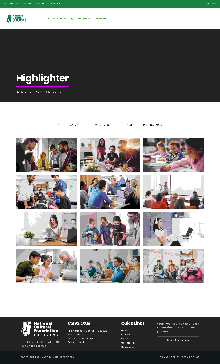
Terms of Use (190, 357)
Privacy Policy (170, 357)
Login (124, 339)
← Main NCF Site (207, 4)
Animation (77, 125)
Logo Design (127, 125)
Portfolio (35, 91)
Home (20, 91)
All (60, 125)
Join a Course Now (178, 340)
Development (101, 125)
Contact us (128, 347)
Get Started (128, 343)
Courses (126, 334)
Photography (152, 125)
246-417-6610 (76, 342)
